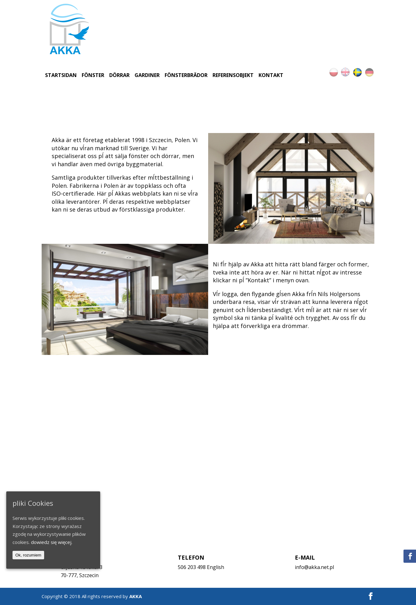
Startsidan (61, 75)
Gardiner (147, 75)
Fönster (93, 75)
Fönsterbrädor (186, 75)
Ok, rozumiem (28, 555)
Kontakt (271, 75)
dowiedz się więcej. (51, 542)
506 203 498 (192, 567)
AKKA (135, 596)
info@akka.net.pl (314, 567)
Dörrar (119, 75)
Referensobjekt (233, 75)
